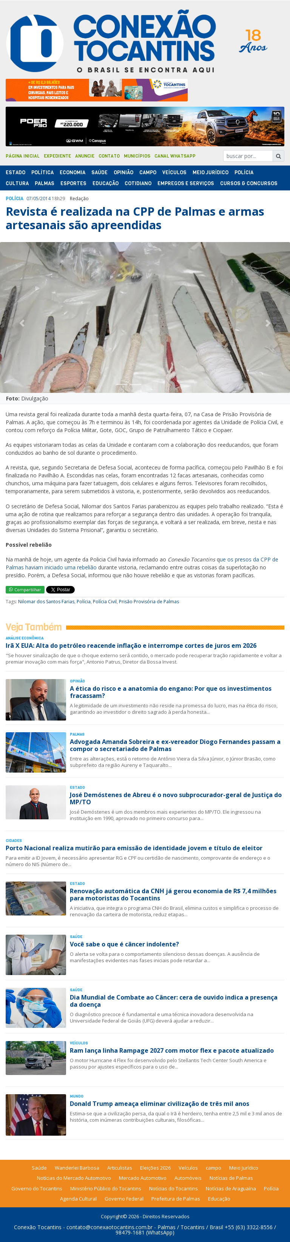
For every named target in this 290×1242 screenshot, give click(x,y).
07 (29, 198)
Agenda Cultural (78, 1198)
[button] (21, 323)
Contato (109, 156)
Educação (106, 183)
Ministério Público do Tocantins (105, 1188)
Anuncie (84, 156)
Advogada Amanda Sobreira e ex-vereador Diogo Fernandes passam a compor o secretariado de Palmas (175, 745)
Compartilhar (25, 589)
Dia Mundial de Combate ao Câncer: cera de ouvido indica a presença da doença (174, 1001)
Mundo (76, 1096)
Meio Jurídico (210, 172)
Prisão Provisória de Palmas (149, 601)
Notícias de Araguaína (231, 1188)
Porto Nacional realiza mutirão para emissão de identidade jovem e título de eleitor (134, 848)
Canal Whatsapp (175, 156)
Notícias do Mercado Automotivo (74, 1178)
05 (36, 198)
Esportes (73, 183)
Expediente (57, 156)
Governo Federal (124, 1198)
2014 (45, 198)
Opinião (123, 172)
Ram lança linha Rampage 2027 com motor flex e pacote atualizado (172, 1050)
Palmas (44, 183)
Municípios (137, 156)
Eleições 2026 (155, 1167)
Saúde (99, 172)
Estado (15, 172)
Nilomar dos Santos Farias (46, 601)
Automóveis (188, 1178)
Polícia (84, 601)
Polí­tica (42, 172)
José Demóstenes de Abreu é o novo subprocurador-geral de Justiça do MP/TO (176, 798)
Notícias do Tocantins (173, 1188)
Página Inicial (23, 156)
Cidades (14, 840)
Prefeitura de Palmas (175, 1198)
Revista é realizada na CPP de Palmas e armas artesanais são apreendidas (135, 218)
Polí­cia (243, 172)
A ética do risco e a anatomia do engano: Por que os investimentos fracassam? (170, 692)
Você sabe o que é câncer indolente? (124, 944)
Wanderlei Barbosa (77, 1167)
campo (213, 1167)
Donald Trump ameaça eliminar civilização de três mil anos (159, 1103)
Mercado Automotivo (143, 1178)
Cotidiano (138, 183)
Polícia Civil (105, 601)
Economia (72, 172)
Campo (147, 172)
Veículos (174, 172)
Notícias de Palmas (231, 1178)
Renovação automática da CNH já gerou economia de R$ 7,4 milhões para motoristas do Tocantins (173, 894)
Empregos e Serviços (185, 183)
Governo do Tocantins (36, 1188)
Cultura (17, 183)
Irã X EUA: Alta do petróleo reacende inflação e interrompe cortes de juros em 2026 (131, 645)
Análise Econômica (24, 638)
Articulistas (119, 1167)
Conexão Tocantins (38, 1227)
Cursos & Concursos (249, 183)
